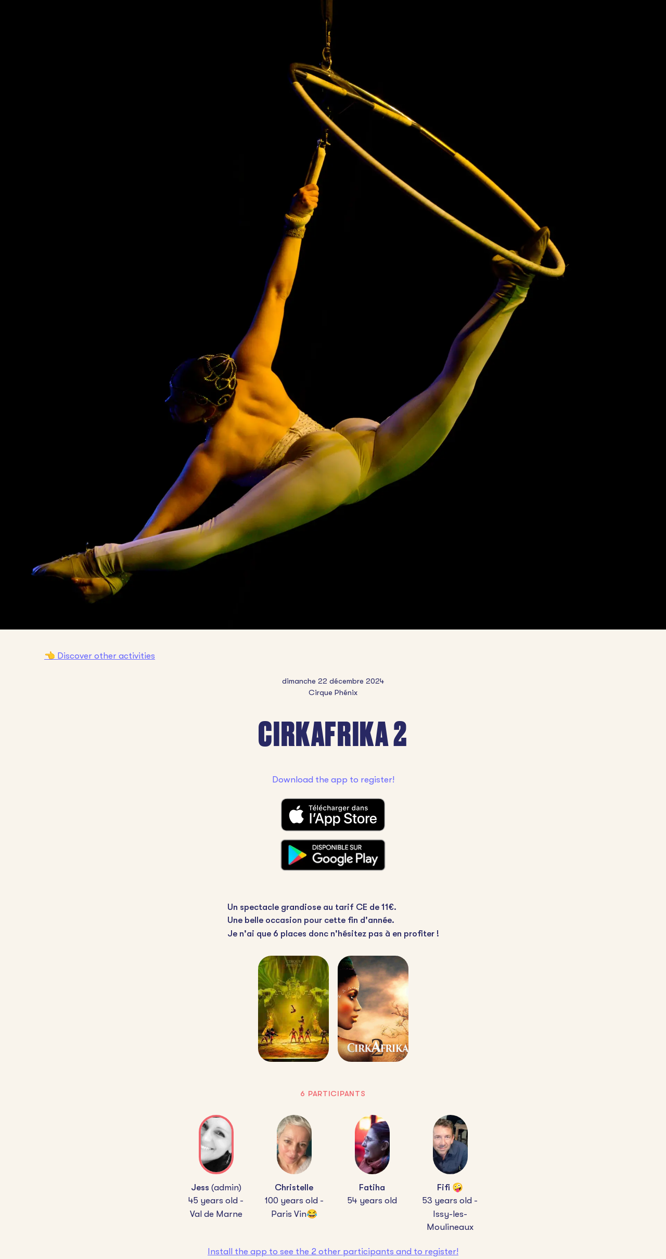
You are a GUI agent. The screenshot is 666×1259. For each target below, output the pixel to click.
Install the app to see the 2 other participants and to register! (333, 1251)
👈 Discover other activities (99, 656)
